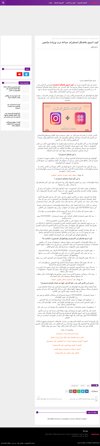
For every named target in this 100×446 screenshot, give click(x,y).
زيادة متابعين (85, 38)
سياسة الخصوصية (30, 443)
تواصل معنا (20, 443)
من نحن (14, 443)
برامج (88, 385)
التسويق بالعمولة (59, 3)
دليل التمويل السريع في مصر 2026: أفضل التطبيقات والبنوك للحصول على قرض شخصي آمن (12, 115)
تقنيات (50, 3)
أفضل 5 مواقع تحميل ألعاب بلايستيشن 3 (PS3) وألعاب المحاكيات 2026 (13, 124)
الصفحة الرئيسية (82, 3)
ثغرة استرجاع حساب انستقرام (67, 333)
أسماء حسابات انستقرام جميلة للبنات (67, 349)
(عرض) (82, 80)
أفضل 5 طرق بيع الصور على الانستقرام (67, 345)
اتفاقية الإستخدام (6, 443)
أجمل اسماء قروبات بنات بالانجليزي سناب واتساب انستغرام (13, 106)
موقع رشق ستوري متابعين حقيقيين (63, 175)
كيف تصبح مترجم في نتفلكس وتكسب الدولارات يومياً (12, 96)
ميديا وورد (79, 442)
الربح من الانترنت (70, 3)
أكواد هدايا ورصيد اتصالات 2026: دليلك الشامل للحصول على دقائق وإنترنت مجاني (11, 88)
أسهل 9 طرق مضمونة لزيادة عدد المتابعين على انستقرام (67, 341)
